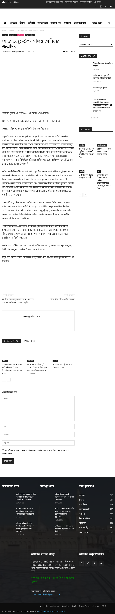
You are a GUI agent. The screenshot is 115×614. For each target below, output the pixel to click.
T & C (104, 606)
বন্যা (99, 171)
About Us (43, 606)
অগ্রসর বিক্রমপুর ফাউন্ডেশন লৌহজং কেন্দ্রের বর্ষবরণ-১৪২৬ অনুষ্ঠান (18, 301)
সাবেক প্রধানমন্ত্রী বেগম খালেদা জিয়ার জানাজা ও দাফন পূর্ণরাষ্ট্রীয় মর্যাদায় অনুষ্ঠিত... (25, 527)
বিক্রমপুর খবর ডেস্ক (18, 51)
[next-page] (9, 379)
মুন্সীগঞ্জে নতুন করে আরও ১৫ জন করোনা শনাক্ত (104, 151)
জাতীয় (5, 361)
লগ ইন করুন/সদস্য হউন (54, 2)
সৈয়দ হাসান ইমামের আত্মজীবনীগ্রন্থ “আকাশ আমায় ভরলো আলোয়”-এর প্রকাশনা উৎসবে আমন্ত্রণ (102, 103)
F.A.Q (74, 606)
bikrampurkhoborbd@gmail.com (45, 594)
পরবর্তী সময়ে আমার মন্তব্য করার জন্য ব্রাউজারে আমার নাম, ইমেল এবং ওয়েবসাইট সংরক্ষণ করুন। (35, 452)
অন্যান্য (11, 30)
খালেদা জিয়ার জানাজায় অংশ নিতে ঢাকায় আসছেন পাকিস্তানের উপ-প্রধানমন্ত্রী (25, 511)
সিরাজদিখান (43, 23)
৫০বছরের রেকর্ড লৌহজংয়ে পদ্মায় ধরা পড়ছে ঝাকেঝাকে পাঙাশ (64, 529)
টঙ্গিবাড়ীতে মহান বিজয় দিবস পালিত (103, 65)
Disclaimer (65, 606)
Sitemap (96, 606)
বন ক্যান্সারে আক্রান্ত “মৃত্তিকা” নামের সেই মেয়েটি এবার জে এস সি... (86, 153)
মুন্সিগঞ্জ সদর (56, 23)
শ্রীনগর (22, 23)
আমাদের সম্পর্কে (85, 2)
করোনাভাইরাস (80, 23)
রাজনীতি (13, 35)
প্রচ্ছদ (4, 30)
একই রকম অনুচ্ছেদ (11, 341)
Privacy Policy (84, 606)
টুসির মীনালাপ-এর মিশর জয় (62, 299)
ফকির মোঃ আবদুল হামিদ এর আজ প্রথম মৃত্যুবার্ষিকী (102, 77)
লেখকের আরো (29, 341)
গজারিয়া (67, 23)
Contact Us (54, 606)
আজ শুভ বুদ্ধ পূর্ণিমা (100, 87)
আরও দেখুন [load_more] (95, 117)
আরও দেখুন (95, 23)
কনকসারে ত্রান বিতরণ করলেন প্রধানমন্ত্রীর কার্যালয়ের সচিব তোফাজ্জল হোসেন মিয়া (104, 181)
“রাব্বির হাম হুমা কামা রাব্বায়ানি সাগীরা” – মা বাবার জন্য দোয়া (64, 497)
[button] (109, 23)
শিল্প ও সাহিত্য (30, 35)
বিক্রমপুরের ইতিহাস (71, 2)
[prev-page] (4, 379)
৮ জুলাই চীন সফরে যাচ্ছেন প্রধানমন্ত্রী (86, 176)
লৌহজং (13, 23)
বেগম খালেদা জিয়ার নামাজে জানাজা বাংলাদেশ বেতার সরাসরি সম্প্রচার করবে (26, 497)
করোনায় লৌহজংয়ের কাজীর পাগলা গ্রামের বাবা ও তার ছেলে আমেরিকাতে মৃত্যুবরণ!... (64, 512)
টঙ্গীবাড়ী (31, 23)
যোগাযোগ (97, 2)
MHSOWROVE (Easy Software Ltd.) (51, 611)
